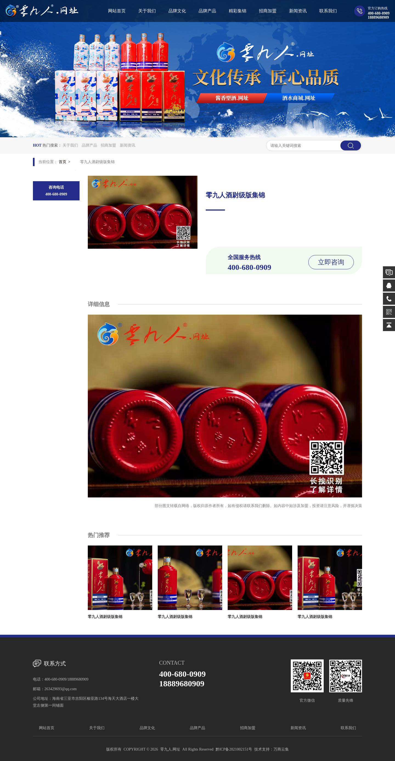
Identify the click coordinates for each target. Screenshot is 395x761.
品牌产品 (89, 145)
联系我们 (348, 728)
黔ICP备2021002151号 (234, 749)
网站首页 (46, 728)
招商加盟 (108, 145)
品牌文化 (147, 728)
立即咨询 (331, 262)
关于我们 (70, 145)
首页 (62, 162)
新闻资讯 (127, 145)
